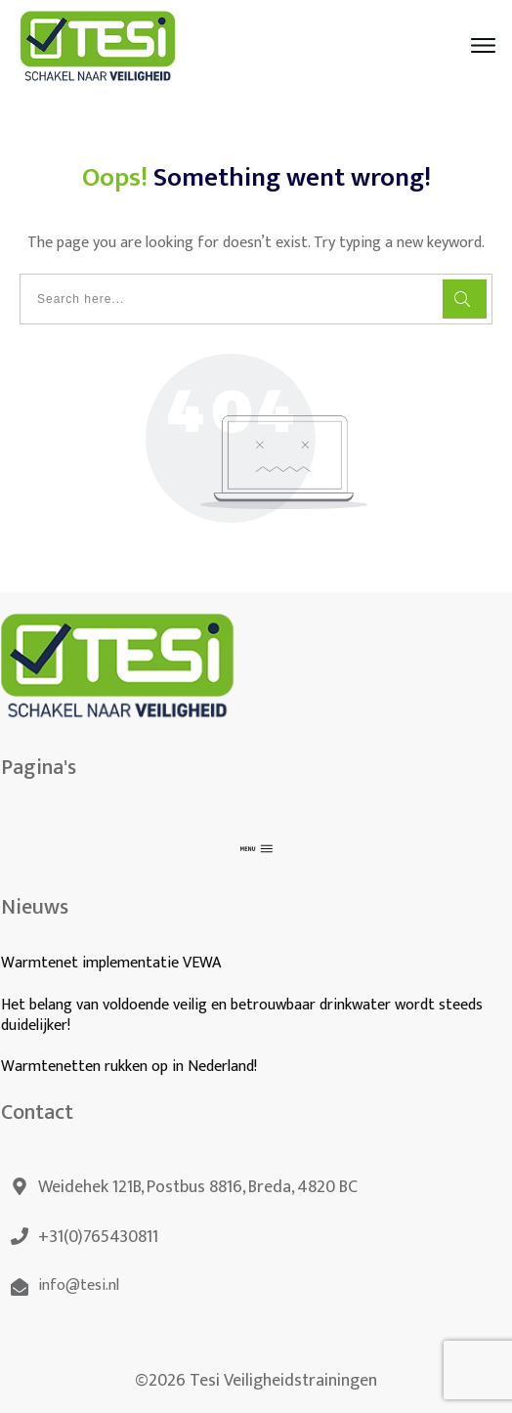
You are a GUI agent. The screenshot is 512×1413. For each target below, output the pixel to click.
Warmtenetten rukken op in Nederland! (131, 1066)
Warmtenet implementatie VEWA (111, 963)
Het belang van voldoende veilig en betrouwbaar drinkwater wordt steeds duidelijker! (242, 1015)
